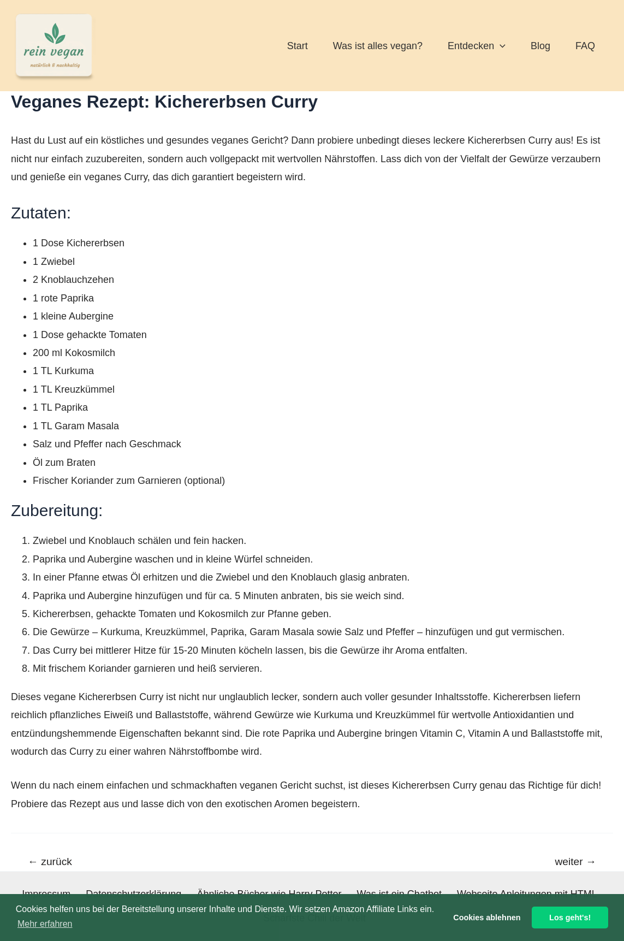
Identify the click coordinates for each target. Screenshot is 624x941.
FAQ (585, 45)
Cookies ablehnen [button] (486, 917)
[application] (500, 46)
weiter (576, 861)
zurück (50, 861)
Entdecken (477, 46)
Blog (540, 45)
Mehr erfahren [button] (45, 923)
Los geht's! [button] (570, 917)
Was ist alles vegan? (378, 45)
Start (297, 45)
